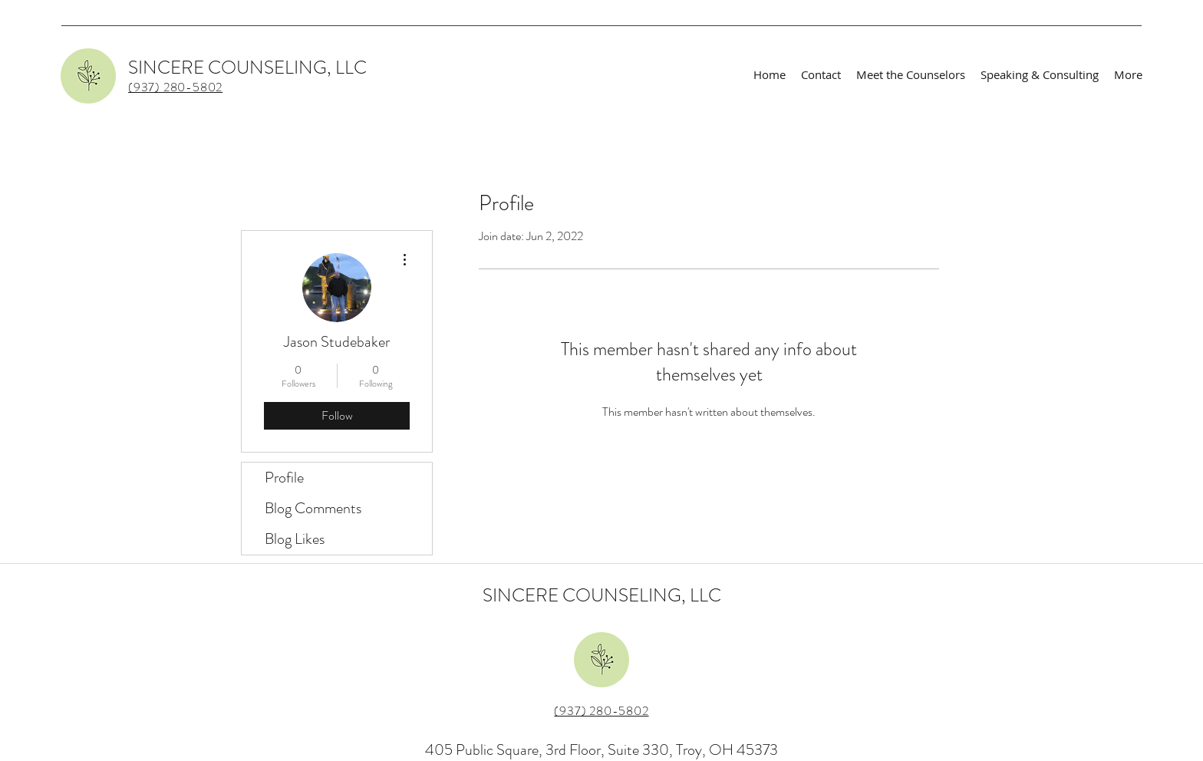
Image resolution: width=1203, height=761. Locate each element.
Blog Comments (313, 508)
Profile (284, 477)
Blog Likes (295, 539)
